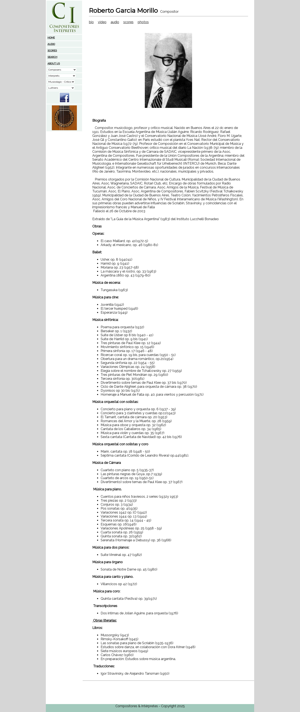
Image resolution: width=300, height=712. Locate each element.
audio (115, 22)
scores (128, 22)
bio (91, 22)
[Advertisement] (64, 158)
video (102, 22)
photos (143, 22)
